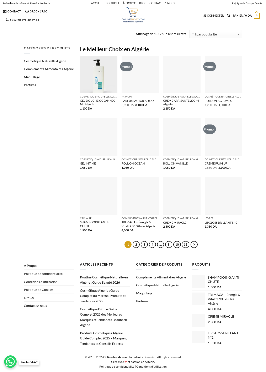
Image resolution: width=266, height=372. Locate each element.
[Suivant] (194, 244)
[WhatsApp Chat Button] (10, 361)
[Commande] (216, 34)
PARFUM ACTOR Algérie (138, 100)
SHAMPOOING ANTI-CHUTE (94, 224)
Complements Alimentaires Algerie (49, 69)
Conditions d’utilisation (41, 282)
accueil (97, 3)
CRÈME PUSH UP (216, 163)
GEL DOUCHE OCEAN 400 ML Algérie (97, 102)
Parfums (30, 85)
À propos (129, 3)
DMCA (29, 298)
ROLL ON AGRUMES (218, 100)
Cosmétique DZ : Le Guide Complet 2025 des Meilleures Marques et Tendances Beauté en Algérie (103, 317)
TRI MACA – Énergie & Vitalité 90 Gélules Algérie (138, 224)
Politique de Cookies (38, 290)
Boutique (113, 3)
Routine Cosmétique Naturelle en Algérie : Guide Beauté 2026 (104, 279)
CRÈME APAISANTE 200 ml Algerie (181, 102)
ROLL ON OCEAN (133, 163)
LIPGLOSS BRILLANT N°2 (221, 222)
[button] (213, 15)
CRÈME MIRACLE (174, 222)
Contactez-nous (162, 3)
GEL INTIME (88, 163)
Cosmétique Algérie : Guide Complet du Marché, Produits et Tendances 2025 (103, 295)
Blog (143, 3)
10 (177, 244)
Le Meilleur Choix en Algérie (114, 49)
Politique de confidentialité (43, 274)
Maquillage (32, 77)
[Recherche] (228, 16)
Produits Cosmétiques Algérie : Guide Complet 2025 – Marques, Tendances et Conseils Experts (103, 338)
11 (185, 244)
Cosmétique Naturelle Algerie (45, 61)
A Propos (30, 265)
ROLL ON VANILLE (175, 163)
